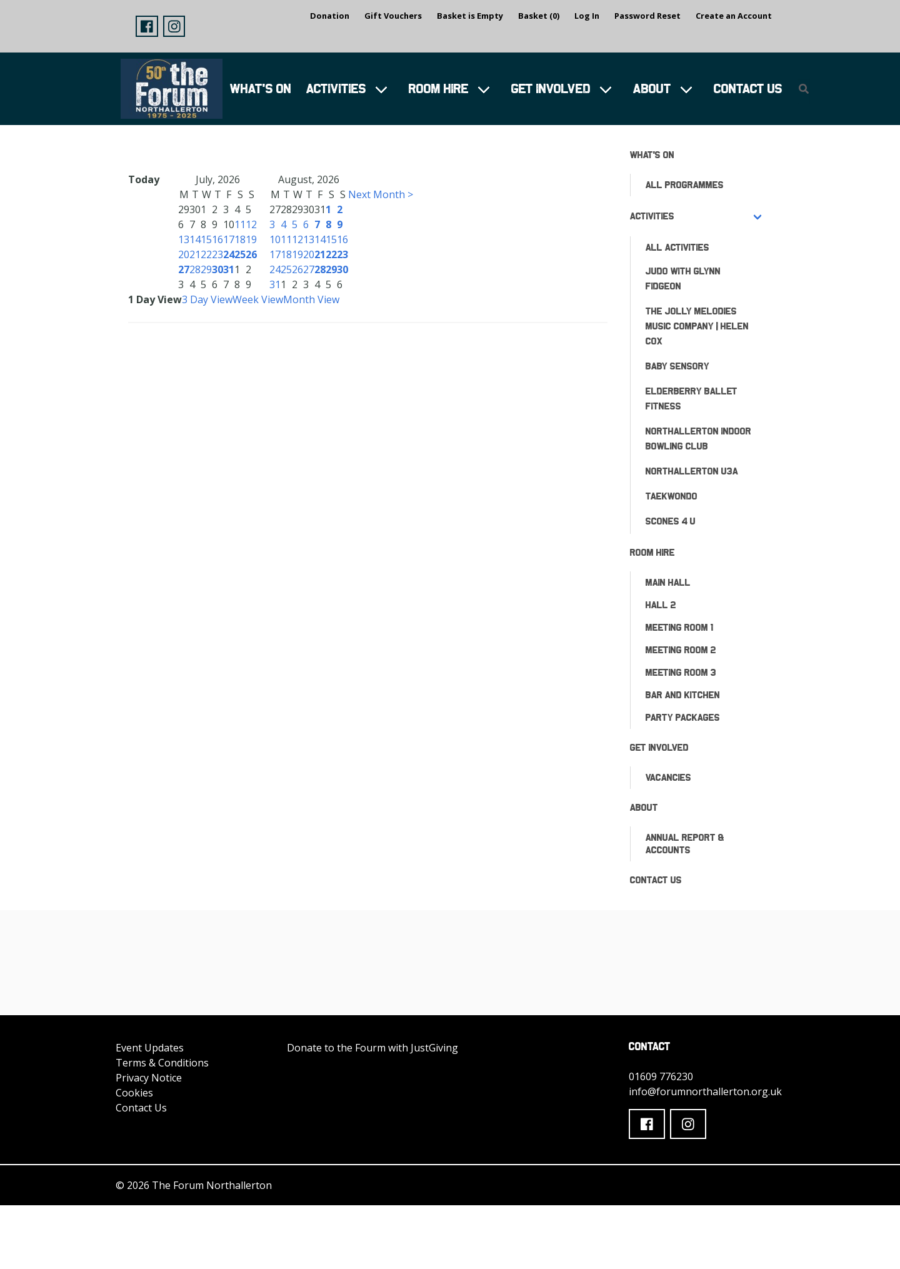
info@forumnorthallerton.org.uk (705, 1091)
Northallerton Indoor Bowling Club (698, 438)
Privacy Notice (149, 1078)
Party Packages (683, 717)
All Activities (677, 247)
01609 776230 (661, 1076)
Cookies (134, 1093)
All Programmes (685, 184)
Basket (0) (538, 15)
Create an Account (734, 15)
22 (206, 254)
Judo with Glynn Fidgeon (683, 278)
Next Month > (380, 194)
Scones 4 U (671, 521)
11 (240, 224)
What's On (260, 88)
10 (275, 239)
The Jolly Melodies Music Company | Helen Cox (697, 326)
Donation (329, 15)
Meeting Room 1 (679, 627)
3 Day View (207, 299)
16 (217, 239)
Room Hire (439, 88)
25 (240, 254)
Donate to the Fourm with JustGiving (372, 1048)
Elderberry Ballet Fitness (692, 398)
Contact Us (748, 88)
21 (195, 254)
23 (217, 254)
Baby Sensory (677, 366)
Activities (336, 88)
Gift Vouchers (393, 15)
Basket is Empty (470, 15)
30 (217, 269)
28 (195, 269)
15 (206, 239)
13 (183, 239)
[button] (147, 26)
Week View (257, 299)
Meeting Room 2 (681, 650)
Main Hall (668, 582)
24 (228, 254)
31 (228, 269)
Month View (311, 299)
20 (183, 254)
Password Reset (647, 15)
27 (183, 269)
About (652, 88)
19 (251, 239)
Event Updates (150, 1048)
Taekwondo (672, 496)
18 (240, 239)
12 (251, 224)
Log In (586, 15)
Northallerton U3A (692, 471)
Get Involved (551, 88)
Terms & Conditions (162, 1063)
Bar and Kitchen (683, 695)
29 (206, 269)
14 (195, 239)
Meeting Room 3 (681, 672)
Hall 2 (661, 604)
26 (251, 254)
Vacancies (668, 777)
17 (228, 239)
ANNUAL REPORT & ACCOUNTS (685, 843)
